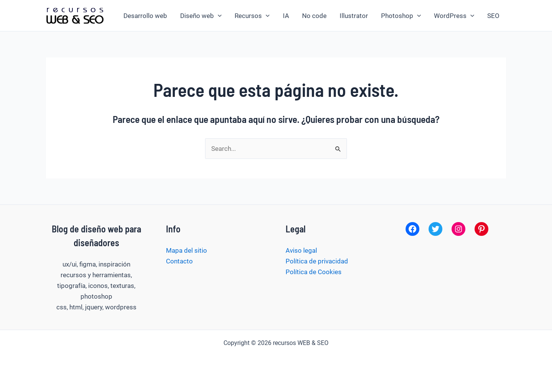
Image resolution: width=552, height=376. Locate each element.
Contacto (179, 261)
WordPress (454, 15)
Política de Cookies (314, 272)
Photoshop (401, 15)
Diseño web (201, 15)
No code (314, 16)
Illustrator (354, 16)
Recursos (252, 15)
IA (286, 16)
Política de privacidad (317, 261)
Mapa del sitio (186, 250)
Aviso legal (301, 250)
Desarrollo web (145, 16)
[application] (218, 15)
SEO (493, 16)
